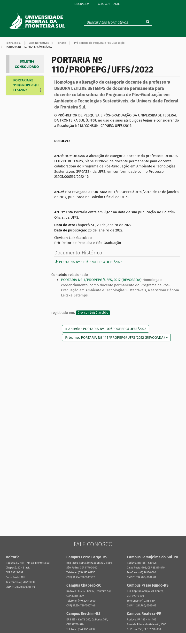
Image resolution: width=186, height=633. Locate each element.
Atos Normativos (39, 42)
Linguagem (82, 4)
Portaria (61, 42)
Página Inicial (13, 42)
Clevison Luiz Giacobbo (93, 313)
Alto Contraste (109, 4)
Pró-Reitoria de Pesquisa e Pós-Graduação (99, 42)
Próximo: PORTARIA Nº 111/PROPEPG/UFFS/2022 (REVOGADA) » (116, 337)
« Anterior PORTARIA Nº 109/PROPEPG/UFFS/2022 (105, 329)
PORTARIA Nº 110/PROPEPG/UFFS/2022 (26, 85)
